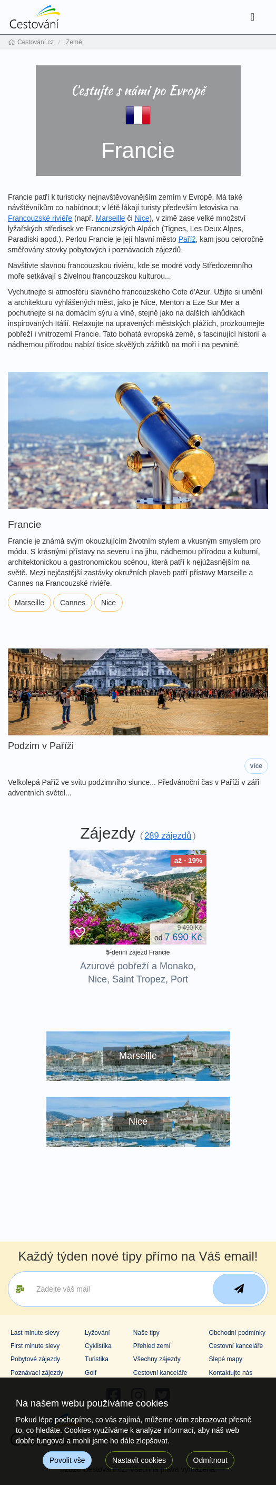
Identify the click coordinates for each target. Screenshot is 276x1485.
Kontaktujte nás (231, 1372)
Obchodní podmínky (237, 1332)
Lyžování (97, 1332)
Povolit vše (67, 1460)
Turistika (97, 1359)
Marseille (110, 218)
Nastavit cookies (139, 1460)
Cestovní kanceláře (160, 1372)
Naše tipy (146, 1332)
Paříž (187, 239)
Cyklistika (98, 1346)
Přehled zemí (152, 1346)
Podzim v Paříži (41, 746)
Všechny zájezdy (157, 1359)
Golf (90, 1372)
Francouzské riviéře (40, 218)
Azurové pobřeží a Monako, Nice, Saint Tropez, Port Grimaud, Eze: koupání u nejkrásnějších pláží (138, 986)
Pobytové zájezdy (35, 1359)
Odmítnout (210, 1460)
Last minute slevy (35, 1332)
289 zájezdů (167, 835)
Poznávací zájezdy (37, 1372)
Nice (141, 218)
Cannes (72, 602)
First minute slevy (35, 1346)
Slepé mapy (225, 1359)
